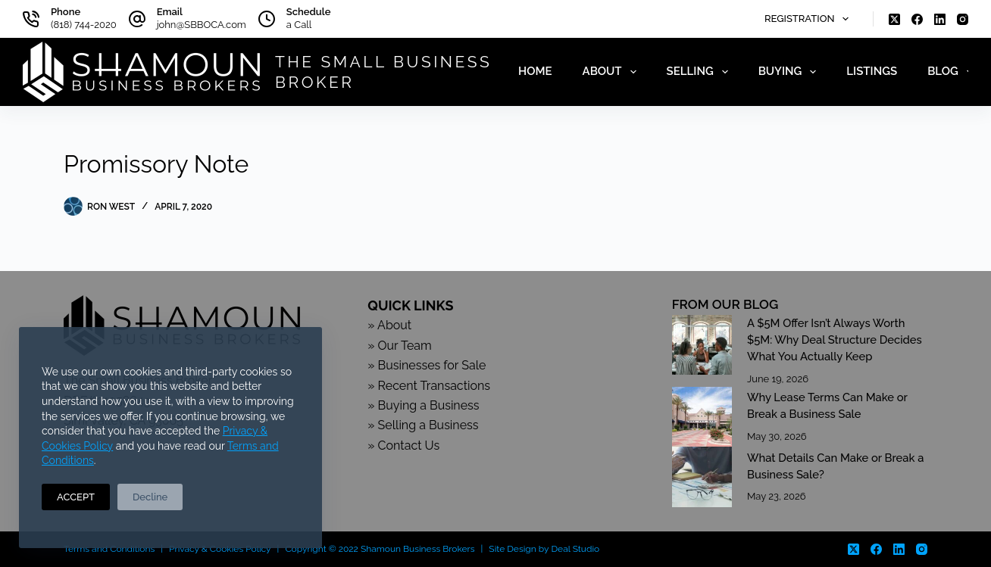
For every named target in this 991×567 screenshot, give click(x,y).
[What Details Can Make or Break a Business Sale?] (702, 476)
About (612, 72)
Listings (871, 71)
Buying (790, 72)
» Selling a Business (422, 425)
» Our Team (399, 345)
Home (535, 71)
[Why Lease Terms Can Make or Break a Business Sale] (702, 417)
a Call (298, 24)
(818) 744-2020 (84, 24)
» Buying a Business (423, 405)
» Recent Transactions (428, 386)
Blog (953, 72)
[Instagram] (962, 19)
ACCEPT (76, 497)
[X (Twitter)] (894, 19)
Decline (150, 497)
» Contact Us (403, 445)
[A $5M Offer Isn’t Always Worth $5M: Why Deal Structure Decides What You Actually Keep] (702, 345)
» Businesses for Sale (426, 365)
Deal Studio (576, 549)
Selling (700, 72)
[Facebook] (917, 19)
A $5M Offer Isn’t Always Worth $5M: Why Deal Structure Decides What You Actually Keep (834, 339)
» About (389, 325)
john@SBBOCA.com (201, 24)
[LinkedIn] (940, 19)
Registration (809, 19)
